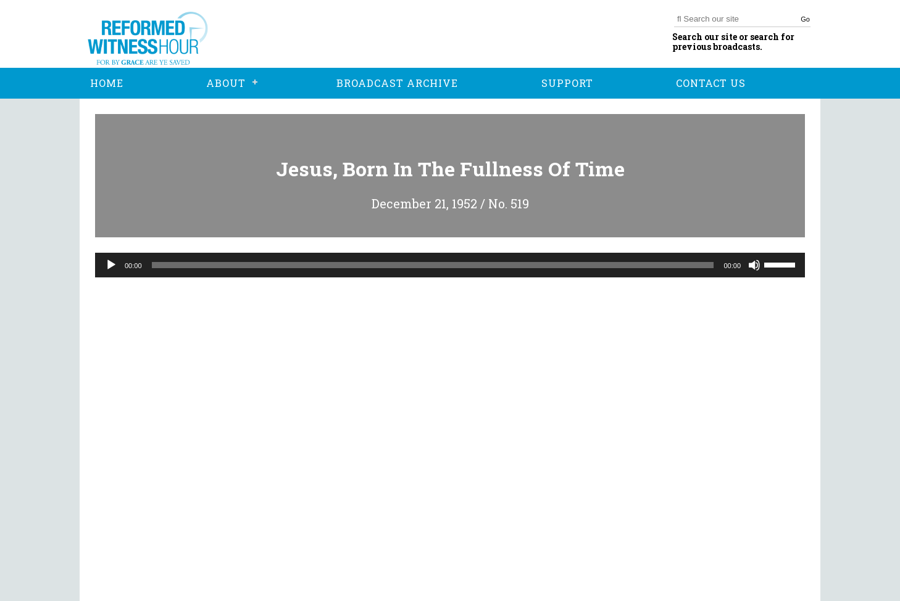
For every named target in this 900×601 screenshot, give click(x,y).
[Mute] (754, 265)
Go (805, 19)
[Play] (111, 265)
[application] (450, 265)
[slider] (433, 265)
